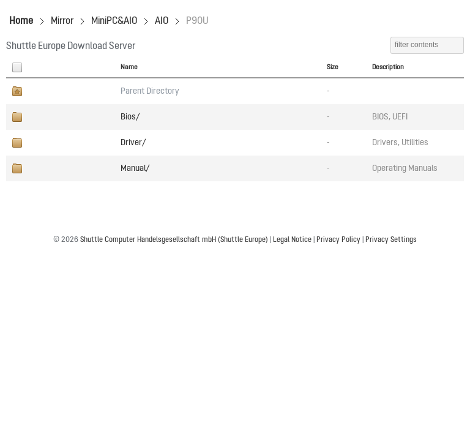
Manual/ (135, 168)
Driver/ (133, 142)
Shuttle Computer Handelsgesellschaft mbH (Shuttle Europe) (174, 240)
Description (388, 67)
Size (332, 67)
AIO (161, 21)
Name (129, 67)
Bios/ (130, 117)
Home (21, 21)
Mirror (62, 21)
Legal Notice (292, 240)
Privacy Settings (391, 240)
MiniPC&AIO (114, 21)
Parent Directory (150, 91)
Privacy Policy (338, 240)
